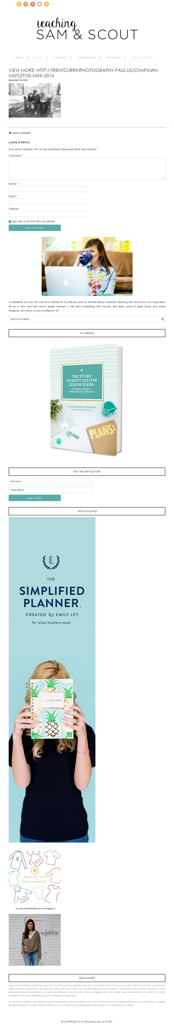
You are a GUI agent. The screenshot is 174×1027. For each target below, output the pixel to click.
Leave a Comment (21, 133)
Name (13, 183)
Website (14, 208)
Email (13, 196)
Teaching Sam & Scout (98, 1021)
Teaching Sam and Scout (87, 35)
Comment (16, 155)
